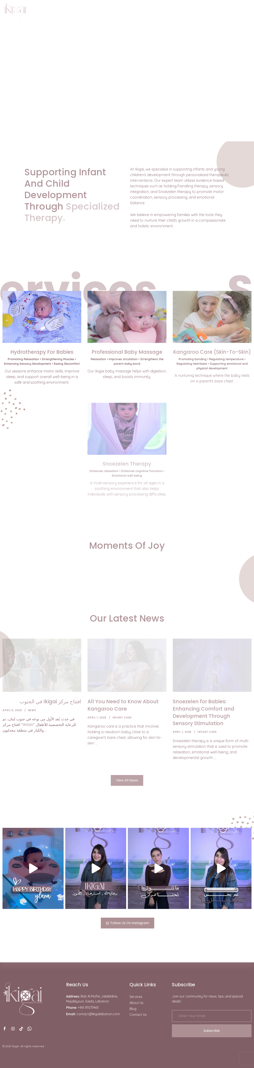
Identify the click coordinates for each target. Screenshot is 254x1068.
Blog (132, 1009)
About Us (136, 1003)
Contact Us (138, 1014)
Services (135, 997)
